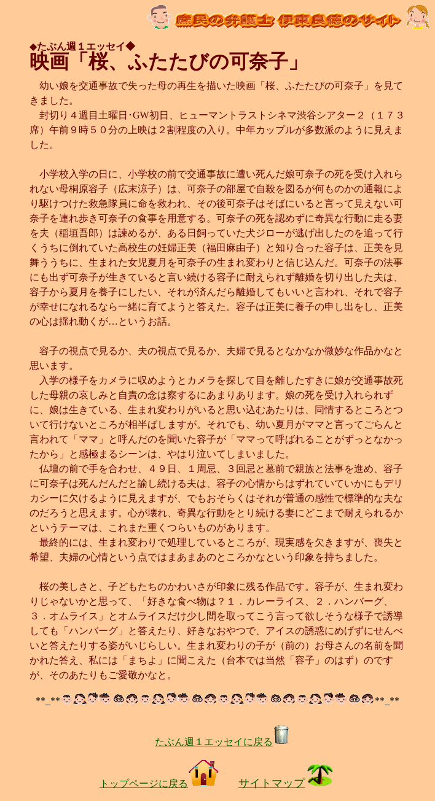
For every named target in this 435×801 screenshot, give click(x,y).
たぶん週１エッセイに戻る (222, 742)
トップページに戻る (159, 783)
